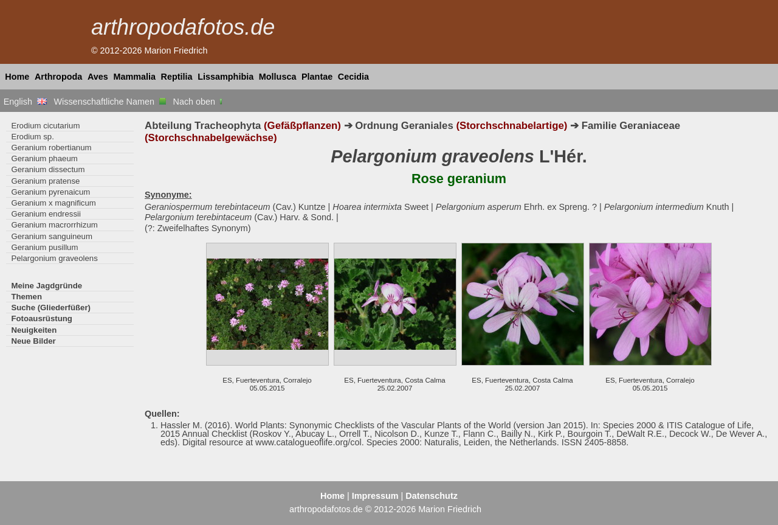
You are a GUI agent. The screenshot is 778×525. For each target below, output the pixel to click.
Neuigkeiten (34, 330)
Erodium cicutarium (45, 125)
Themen (26, 296)
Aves (98, 77)
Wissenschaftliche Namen (109, 101)
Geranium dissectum (47, 169)
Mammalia (134, 77)
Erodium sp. (32, 136)
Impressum (375, 496)
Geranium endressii (45, 213)
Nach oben (199, 101)
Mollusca (278, 77)
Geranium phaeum (44, 158)
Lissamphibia (225, 77)
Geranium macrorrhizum (54, 224)
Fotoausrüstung (41, 318)
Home (17, 77)
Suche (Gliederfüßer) (51, 307)
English (25, 101)
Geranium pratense (45, 181)
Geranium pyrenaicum (50, 191)
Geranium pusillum (44, 247)
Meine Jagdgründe (46, 285)
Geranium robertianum (51, 147)
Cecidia (353, 77)
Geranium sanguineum (51, 236)
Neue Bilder (33, 341)
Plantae (316, 77)
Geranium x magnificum (53, 202)
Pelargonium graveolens (54, 258)
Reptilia (177, 77)
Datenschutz (431, 496)
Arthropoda (58, 77)
